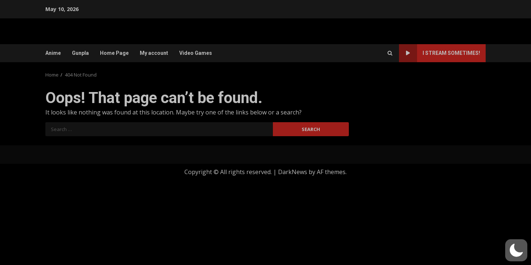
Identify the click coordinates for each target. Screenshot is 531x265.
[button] (516, 250)
